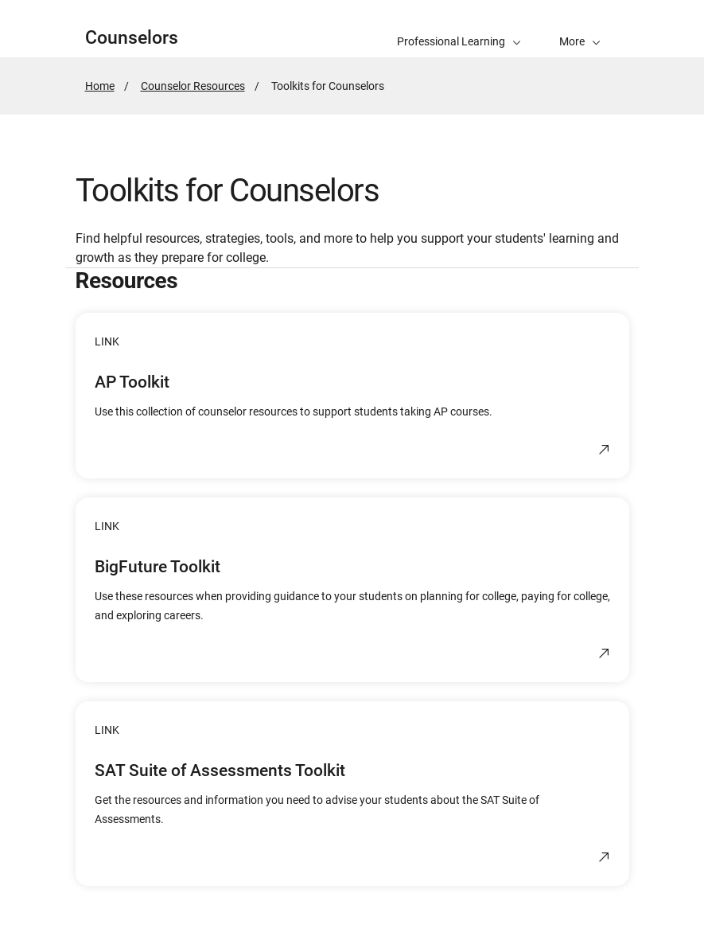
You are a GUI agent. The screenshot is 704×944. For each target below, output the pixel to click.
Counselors (131, 38)
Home (100, 86)
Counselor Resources (193, 86)
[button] (580, 28)
